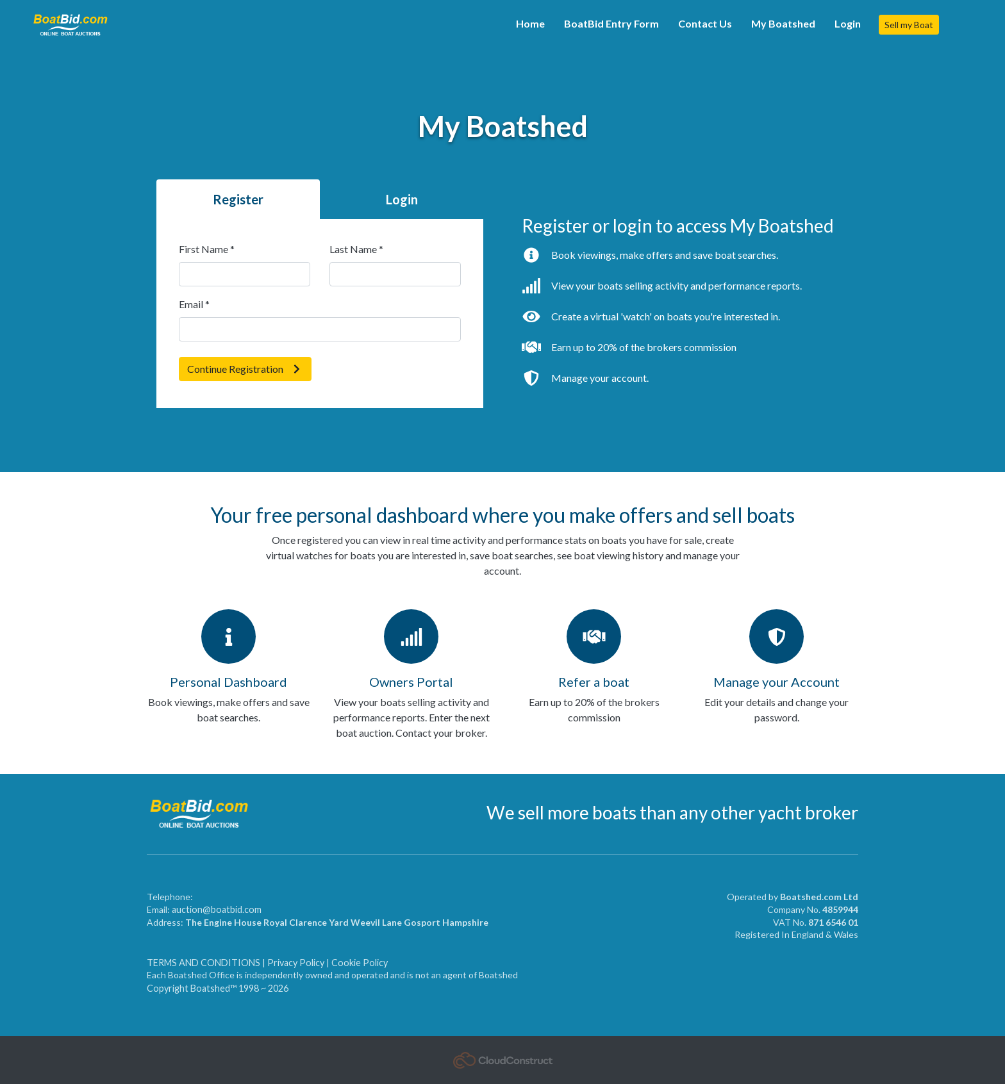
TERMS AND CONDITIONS (204, 962)
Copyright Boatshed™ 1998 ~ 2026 (217, 988)
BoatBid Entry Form (611, 23)
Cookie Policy (359, 962)
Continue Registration (245, 369)
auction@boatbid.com (217, 909)
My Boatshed (783, 23)
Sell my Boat (909, 24)
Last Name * (356, 249)
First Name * (207, 249)
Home (530, 23)
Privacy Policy (295, 962)
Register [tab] (238, 199)
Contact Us (705, 23)
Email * (194, 304)
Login (848, 23)
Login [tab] (402, 199)
